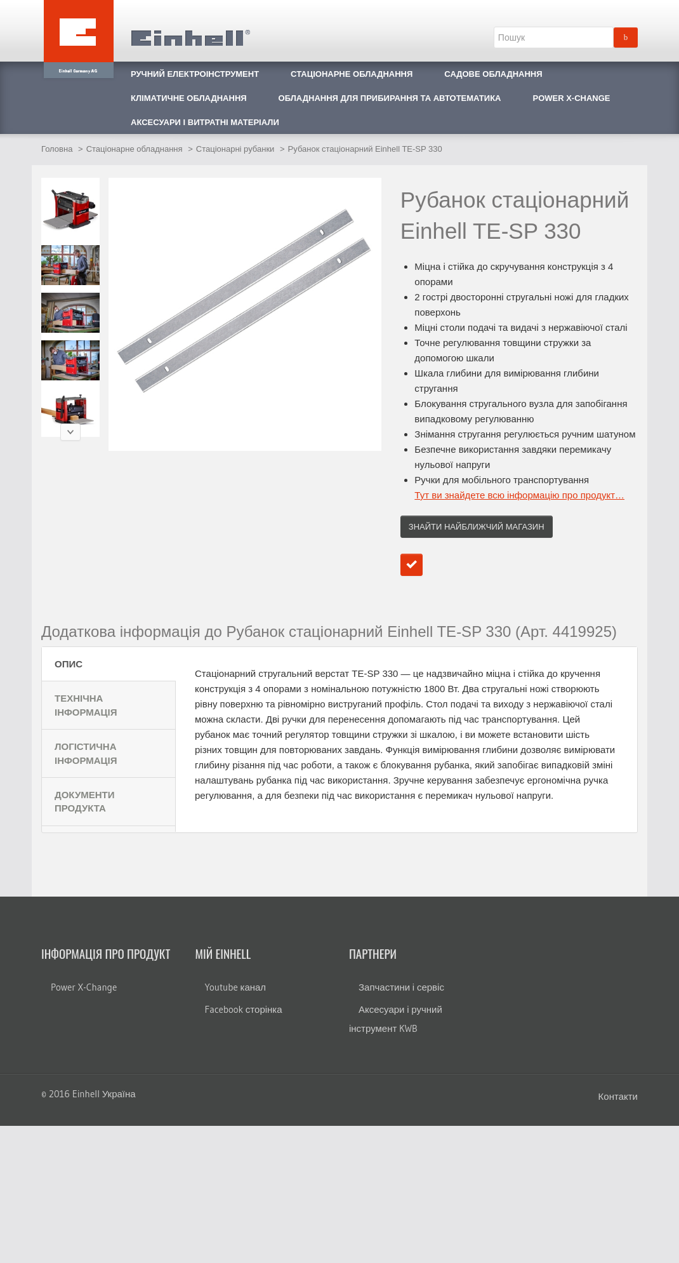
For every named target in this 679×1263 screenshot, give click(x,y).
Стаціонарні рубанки (235, 149)
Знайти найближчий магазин (476, 526)
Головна (56, 149)
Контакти (618, 1096)
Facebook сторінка (243, 1009)
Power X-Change (84, 987)
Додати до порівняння (411, 565)
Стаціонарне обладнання (134, 149)
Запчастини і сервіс (401, 987)
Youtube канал (236, 987)
